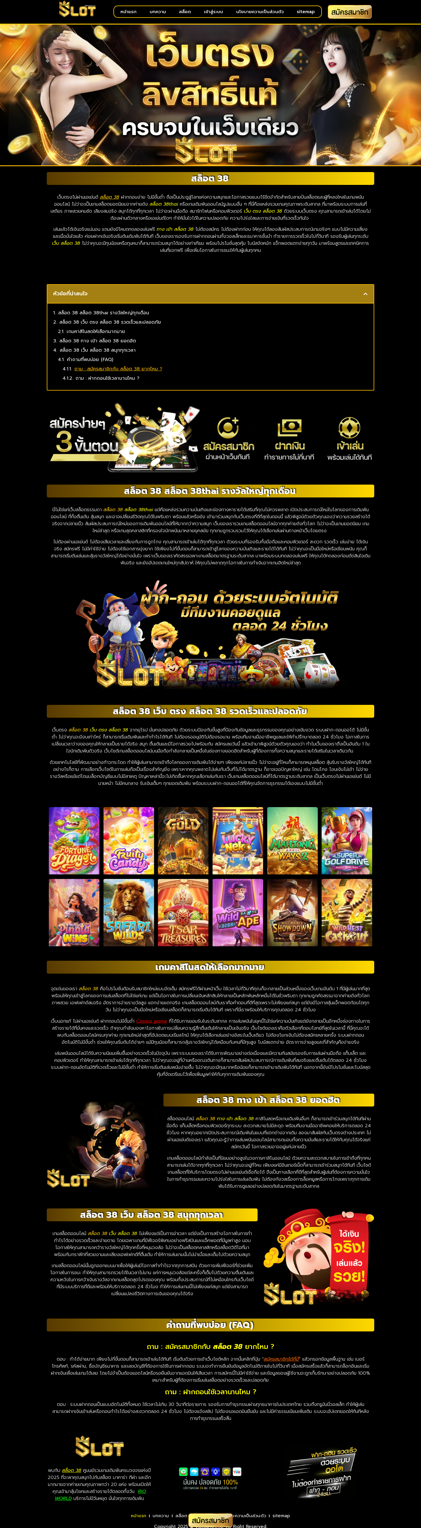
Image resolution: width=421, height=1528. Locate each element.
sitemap (306, 11)
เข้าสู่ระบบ (213, 11)
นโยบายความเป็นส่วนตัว (260, 11)
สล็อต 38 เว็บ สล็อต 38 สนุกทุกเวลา (98, 354)
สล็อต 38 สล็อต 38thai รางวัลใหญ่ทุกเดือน (103, 316)
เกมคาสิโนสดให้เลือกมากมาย (96, 335)
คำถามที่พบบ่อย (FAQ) (90, 363)
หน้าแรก (128, 11)
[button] (365, 298)
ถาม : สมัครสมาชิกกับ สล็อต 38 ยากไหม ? (118, 373)
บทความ (158, 11)
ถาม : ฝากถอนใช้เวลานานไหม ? (107, 382)
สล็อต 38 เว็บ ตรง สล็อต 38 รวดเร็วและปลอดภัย (110, 326)
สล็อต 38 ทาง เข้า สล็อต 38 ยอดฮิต (97, 344)
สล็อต (185, 11)
